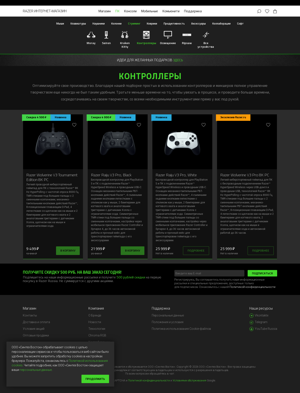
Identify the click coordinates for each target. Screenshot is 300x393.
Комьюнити (171, 11)
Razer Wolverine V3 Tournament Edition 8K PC (52, 177)
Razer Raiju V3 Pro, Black (111, 174)
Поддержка (193, 11)
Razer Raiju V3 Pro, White (176, 174)
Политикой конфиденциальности (252, 287)
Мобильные (149, 11)
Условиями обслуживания (189, 380)
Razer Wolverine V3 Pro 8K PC (244, 174)
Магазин (104, 11)
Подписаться (262, 273)
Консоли (130, 11)
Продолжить (95, 379)
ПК (117, 11)
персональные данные (36, 369)
